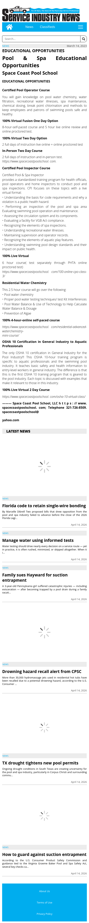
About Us (44, 891)
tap (80, 27)
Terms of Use (44, 902)
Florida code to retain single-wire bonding (44, 505)
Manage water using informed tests (37, 540)
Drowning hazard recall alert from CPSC (41, 671)
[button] (83, 39)
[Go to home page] (9, 27)
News (29, 27)
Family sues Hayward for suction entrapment (34, 577)
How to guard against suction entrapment (44, 854)
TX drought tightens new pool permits (40, 763)
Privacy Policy (44, 914)
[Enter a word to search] (41, 39)
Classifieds (47, 27)
